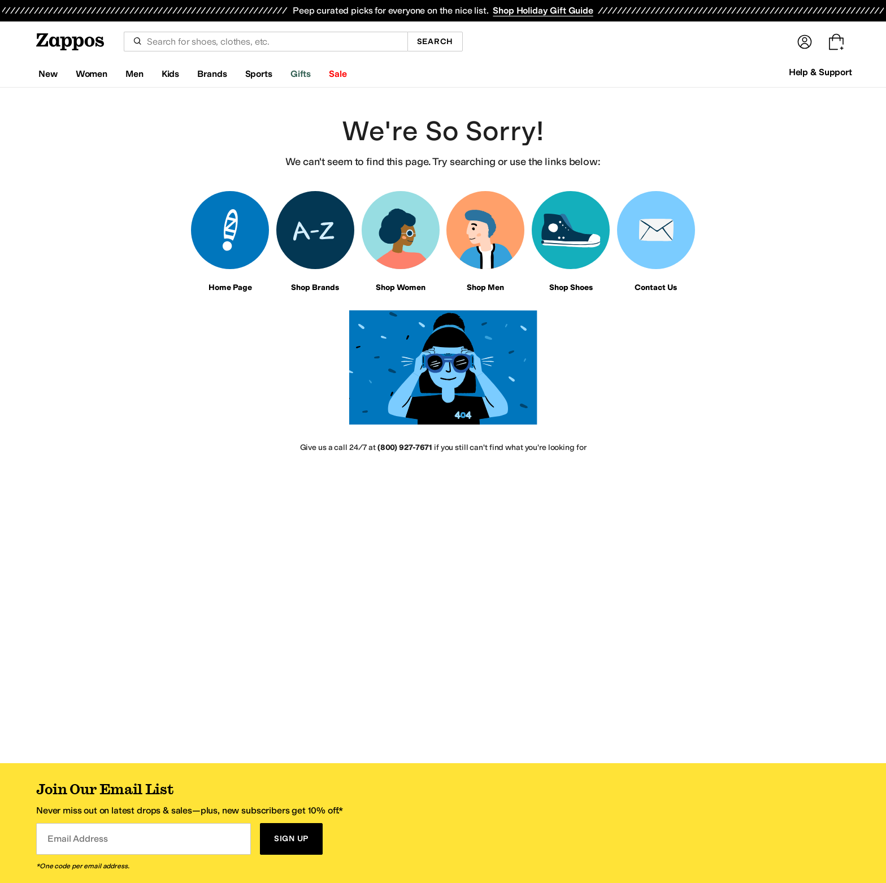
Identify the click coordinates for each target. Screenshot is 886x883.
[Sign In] (804, 42)
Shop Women (400, 287)
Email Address (77, 838)
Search (435, 41)
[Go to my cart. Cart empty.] (836, 42)
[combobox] (265, 41)
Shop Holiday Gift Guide (543, 10)
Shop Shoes (571, 287)
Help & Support (820, 72)
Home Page (230, 287)
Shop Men (485, 287)
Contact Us (656, 287)
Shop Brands (315, 287)
